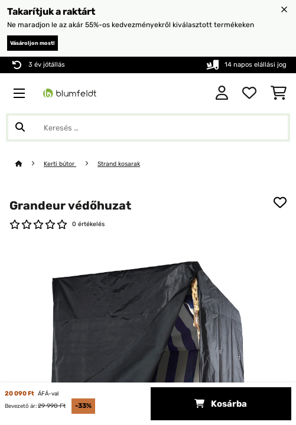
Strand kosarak (118, 164)
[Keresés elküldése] (20, 127)
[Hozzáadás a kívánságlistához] (280, 202)
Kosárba (220, 403)
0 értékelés (88, 224)
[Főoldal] (29, 164)
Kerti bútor (60, 164)
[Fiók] (222, 93)
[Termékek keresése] (148, 127)
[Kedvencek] (249, 93)
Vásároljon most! (32, 43)
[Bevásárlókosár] (279, 93)
